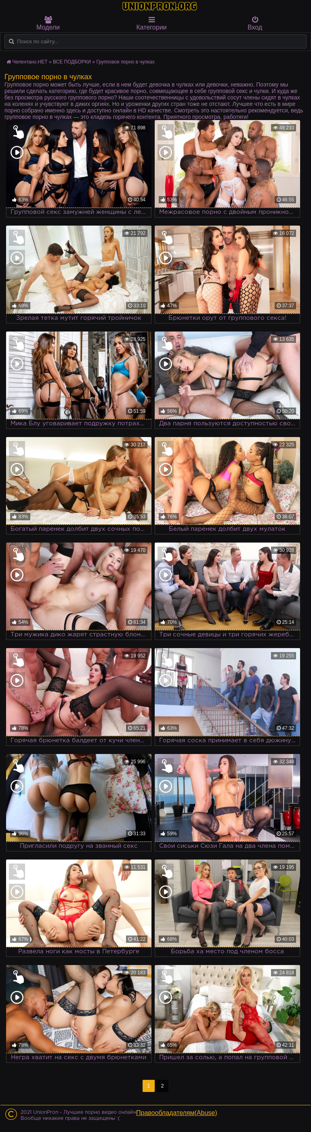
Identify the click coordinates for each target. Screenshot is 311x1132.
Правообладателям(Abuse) (176, 1112)
